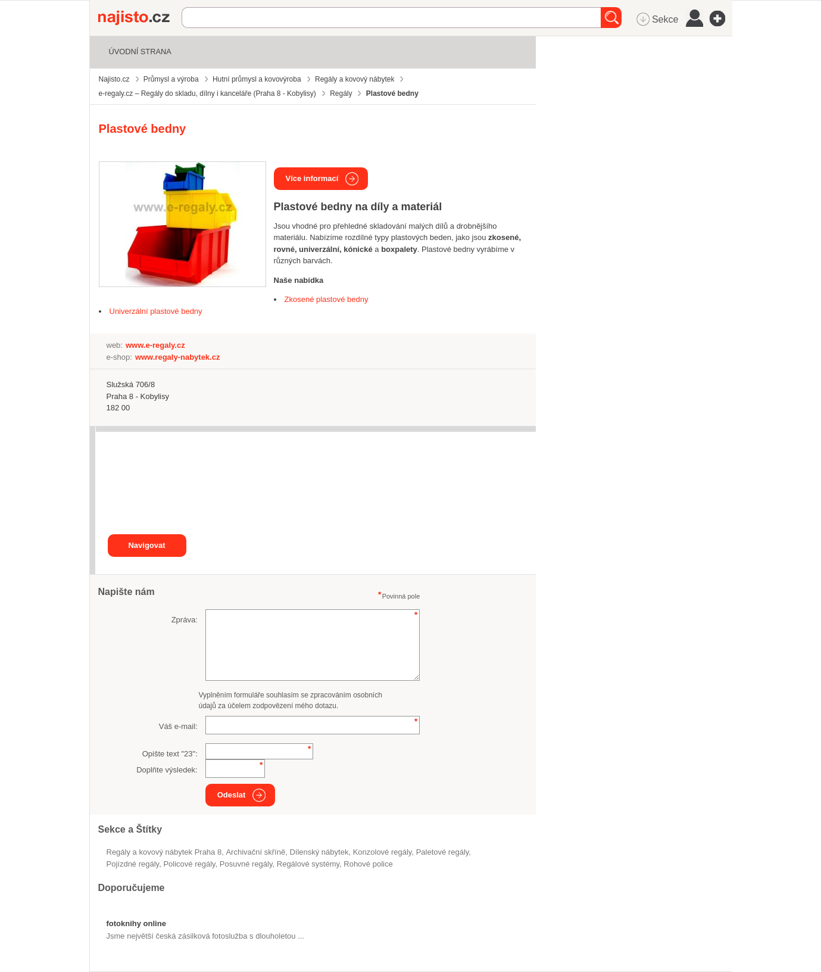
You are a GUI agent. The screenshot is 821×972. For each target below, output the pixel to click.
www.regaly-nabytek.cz (177, 357)
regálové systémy (308, 863)
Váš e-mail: (178, 726)
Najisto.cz (140, 18)
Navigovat (146, 545)
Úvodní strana (140, 51)
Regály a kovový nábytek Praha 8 (164, 852)
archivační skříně (255, 852)
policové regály (189, 863)
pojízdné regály (133, 863)
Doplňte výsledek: (167, 769)
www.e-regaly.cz (155, 345)
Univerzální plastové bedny (156, 311)
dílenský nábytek (318, 852)
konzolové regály (382, 852)
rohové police (368, 863)
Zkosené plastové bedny (327, 299)
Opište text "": (170, 753)
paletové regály (442, 852)
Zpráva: (184, 619)
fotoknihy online (136, 923)
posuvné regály (246, 863)
